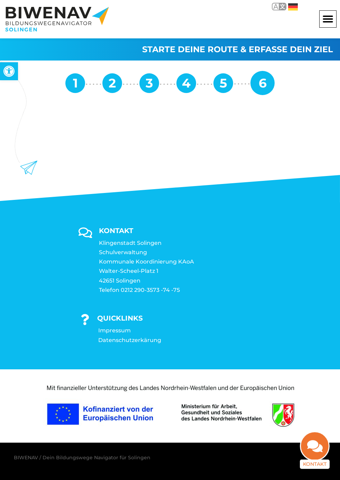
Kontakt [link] (315, 464)
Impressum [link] (114, 330)
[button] (328, 19)
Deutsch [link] (293, 7)
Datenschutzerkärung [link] (129, 340)
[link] (9, 71)
